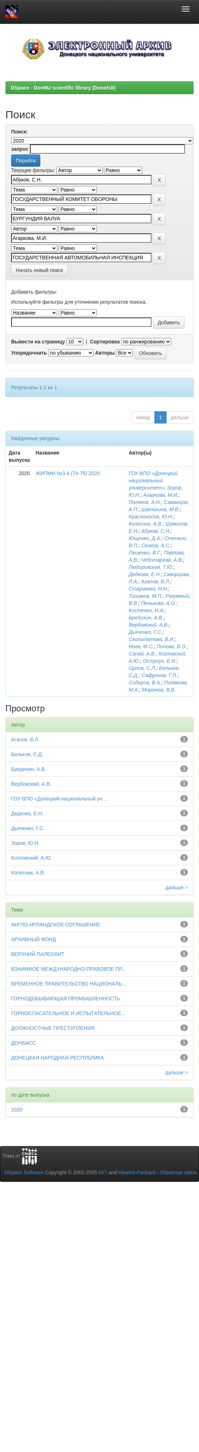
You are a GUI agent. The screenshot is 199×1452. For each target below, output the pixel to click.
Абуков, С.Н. (156, 531)
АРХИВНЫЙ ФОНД (33, 939)
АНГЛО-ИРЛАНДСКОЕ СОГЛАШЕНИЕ (55, 924)
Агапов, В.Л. (155, 581)
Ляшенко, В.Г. (145, 553)
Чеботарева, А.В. (162, 560)
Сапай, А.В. (142, 654)
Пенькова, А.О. (158, 603)
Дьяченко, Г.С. (146, 632)
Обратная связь (178, 1172)
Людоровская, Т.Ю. (151, 567)
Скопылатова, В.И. (152, 639)
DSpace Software (24, 1172)
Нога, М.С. (141, 646)
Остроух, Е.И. (159, 661)
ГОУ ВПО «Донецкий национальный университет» (153, 480)
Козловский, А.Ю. (31, 858)
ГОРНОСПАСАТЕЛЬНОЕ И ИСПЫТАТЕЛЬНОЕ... (68, 1013)
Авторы (104, 353)
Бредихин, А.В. (146, 617)
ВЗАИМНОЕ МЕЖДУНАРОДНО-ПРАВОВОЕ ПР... (68, 969)
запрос (19, 149)
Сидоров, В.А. (145, 682)
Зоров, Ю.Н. (25, 843)
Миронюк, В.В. (159, 690)
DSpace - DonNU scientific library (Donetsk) (63, 88)
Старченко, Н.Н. (148, 589)
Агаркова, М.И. (160, 495)
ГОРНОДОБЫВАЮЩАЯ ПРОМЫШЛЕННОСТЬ (65, 998)
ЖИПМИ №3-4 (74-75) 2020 (68, 473)
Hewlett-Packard (136, 1172)
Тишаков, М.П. (146, 596)
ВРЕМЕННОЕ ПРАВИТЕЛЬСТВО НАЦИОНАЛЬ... (68, 984)
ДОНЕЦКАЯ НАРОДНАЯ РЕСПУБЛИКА (57, 1058)
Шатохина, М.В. (160, 509)
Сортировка (105, 342)
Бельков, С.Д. (27, 754)
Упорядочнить (29, 353)
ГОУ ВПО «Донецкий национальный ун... (59, 799)
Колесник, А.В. (146, 524)
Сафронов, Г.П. (159, 675)
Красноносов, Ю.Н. (151, 516)
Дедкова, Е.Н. (145, 574)
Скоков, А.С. (156, 545)
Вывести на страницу (38, 342)
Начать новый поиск (39, 270)
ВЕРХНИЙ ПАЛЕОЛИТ (37, 954)
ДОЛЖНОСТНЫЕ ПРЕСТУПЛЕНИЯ (53, 1028)
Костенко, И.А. (147, 610)
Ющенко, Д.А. (145, 538)
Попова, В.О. (172, 646)
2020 (16, 1110)
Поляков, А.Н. (145, 502)
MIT (103, 1172)
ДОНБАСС (23, 1043)
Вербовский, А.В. (149, 625)
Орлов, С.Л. (143, 668)
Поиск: (19, 132)
